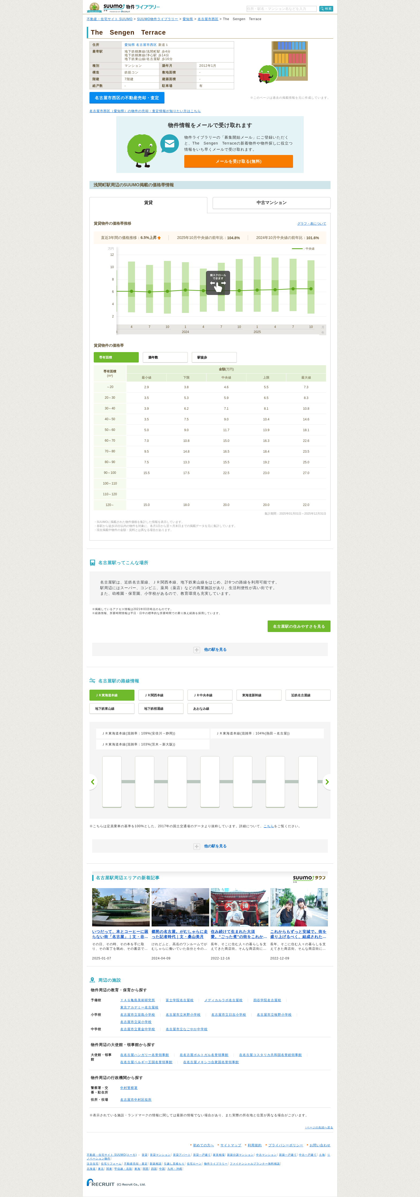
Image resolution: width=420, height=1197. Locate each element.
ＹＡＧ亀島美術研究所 (137, 1000)
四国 (154, 1168)
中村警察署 (129, 1088)
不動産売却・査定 (136, 1163)
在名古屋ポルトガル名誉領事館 (204, 1055)
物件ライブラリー (216, 1163)
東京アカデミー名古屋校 (139, 1007)
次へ (326, 782)
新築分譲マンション (240, 1154)
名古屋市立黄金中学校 (137, 1029)
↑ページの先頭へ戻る (319, 1127)
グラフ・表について (311, 224)
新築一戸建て (288, 1154)
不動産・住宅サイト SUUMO (110, 19)
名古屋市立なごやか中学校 (187, 1029)
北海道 (91, 1168)
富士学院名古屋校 (180, 1000)
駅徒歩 (202, 357)
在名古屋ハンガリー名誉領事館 (144, 1055)
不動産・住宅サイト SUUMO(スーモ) (112, 1154)
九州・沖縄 (174, 1168)
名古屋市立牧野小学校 (274, 1015)
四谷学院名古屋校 (267, 1000)
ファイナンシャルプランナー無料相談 (255, 1163)
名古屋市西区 (208, 19)
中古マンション (266, 1154)
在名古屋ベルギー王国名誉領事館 (146, 1062)
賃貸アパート (182, 1154)
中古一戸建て (308, 1154)
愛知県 (188, 19)
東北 (101, 1168)
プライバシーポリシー (285, 1145)
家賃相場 (219, 1154)
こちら (269, 826)
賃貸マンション (160, 1154)
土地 (322, 1154)
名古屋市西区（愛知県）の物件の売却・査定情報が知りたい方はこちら (145, 111)
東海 (137, 1168)
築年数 (153, 357)
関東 (109, 1168)
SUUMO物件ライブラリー (157, 19)
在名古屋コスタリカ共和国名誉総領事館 (270, 1055)
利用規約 (255, 1145)
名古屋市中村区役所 (136, 1100)
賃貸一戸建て (202, 1154)
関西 (146, 1168)
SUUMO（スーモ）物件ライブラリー (123, 8)
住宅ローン (194, 1163)
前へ (93, 782)
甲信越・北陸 (123, 1168)
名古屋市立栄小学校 (136, 1022)
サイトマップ (230, 1145)
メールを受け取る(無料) (239, 161)
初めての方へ (203, 1145)
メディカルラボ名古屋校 (223, 1000)
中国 (162, 1168)
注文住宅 (93, 1163)
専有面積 (105, 357)
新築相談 (156, 1163)
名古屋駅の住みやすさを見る (299, 626)
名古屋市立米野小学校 (183, 1015)
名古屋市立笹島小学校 (137, 1015)
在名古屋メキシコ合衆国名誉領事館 (211, 1062)
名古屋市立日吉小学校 (228, 1015)
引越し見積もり (174, 1163)
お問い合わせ (320, 1145)
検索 (328, 8)
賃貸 (145, 1154)
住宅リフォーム (111, 1163)
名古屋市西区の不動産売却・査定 (127, 97)
